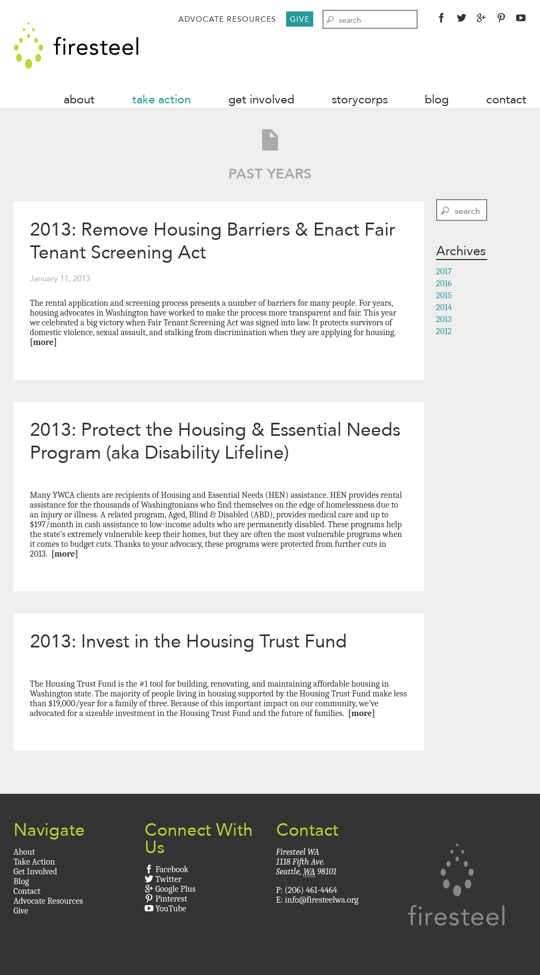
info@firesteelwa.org (321, 900)
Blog (437, 99)
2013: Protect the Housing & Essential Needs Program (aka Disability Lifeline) (215, 441)
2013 (444, 319)
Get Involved (261, 99)
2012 (444, 331)
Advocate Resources (227, 19)
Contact (506, 99)
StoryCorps (360, 99)
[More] (43, 342)
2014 (444, 307)
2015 (444, 295)
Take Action (161, 99)
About (79, 99)
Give (299, 19)
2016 (444, 283)
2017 (444, 271)
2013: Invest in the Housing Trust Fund (188, 641)
